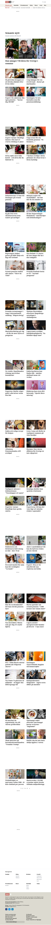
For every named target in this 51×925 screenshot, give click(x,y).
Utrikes (27, 888)
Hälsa (31, 5)
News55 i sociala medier (31, 917)
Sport (38, 881)
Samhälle (16, 5)
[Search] (43, 2)
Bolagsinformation (30, 915)
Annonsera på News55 (10, 915)
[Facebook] (6, 909)
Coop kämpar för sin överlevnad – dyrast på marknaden (19, 7)
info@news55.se (12, 906)
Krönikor (28, 874)
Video (38, 883)
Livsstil (38, 874)
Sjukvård (17, 876)
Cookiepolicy (29, 918)
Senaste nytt (8, 5)
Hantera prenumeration (10, 914)
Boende (6, 885)
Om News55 (29, 914)
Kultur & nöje (39, 877)
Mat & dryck (39, 879)
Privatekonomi (24, 5)
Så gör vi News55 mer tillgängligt (33, 919)
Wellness (17, 877)
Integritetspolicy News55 (11, 918)
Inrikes (27, 885)
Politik (27, 887)
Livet (41, 5)
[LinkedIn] (12, 909)
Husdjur (7, 874)
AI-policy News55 (9, 919)
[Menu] (45, 2)
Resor (36, 5)
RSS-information (9, 917)
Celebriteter (39, 876)
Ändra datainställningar (11, 921)
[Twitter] (9, 909)
